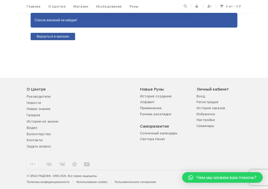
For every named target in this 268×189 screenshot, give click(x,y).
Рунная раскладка (98, 133)
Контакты (35, 140)
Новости (34, 103)
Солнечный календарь (158, 133)
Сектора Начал (152, 139)
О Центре (57, 6)
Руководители (39, 96)
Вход (201, 96)
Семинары (205, 126)
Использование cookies (92, 181)
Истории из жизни (42, 121)
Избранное (206, 114)
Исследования (109, 6)
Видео (32, 128)
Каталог (89, 96)
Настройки (206, 120)
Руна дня (90, 139)
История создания (155, 96)
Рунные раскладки (155, 114)
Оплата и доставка (99, 114)
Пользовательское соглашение (135, 181)
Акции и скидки (96, 108)
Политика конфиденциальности (48, 181)
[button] (222, 177)
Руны (134, 6)
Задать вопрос (39, 146)
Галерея (33, 115)
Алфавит (147, 102)
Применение (151, 108)
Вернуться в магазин (53, 36)
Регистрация (207, 102)
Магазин (81, 6)
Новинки (90, 102)
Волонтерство (39, 134)
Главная (33, 6)
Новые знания (38, 109)
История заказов (211, 108)
